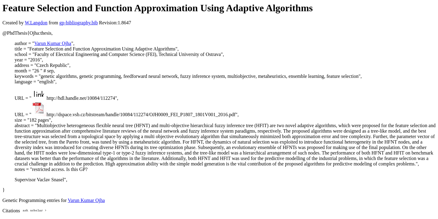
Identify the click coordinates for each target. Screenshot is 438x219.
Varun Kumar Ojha (52, 43)
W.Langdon (36, 22)
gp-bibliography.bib (78, 22)
